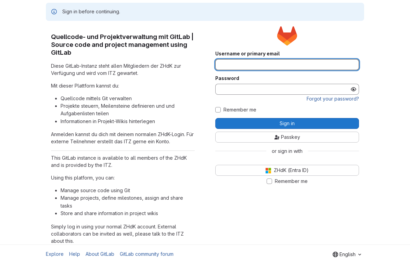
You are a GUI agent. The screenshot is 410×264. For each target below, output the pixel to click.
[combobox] (347, 254)
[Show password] (353, 89)
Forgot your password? (333, 99)
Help (74, 254)
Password (227, 78)
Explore (55, 254)
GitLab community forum (147, 254)
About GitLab (100, 254)
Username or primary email (247, 53)
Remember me (239, 110)
